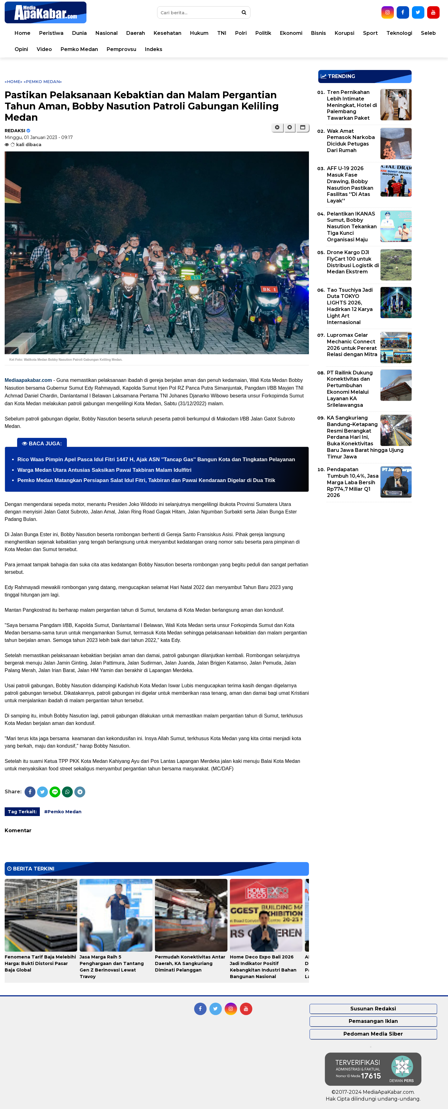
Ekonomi (291, 33)
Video (44, 49)
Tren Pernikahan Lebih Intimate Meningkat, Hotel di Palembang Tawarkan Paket (352, 105)
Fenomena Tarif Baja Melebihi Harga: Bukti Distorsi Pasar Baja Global (40, 963)
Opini (21, 49)
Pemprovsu (121, 49)
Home (22, 33)
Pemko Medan (79, 49)
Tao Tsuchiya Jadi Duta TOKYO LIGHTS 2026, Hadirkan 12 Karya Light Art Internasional (350, 306)
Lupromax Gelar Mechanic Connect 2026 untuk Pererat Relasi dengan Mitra (352, 344)
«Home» (13, 81)
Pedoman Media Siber (373, 1034)
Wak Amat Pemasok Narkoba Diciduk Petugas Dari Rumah (351, 140)
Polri (241, 33)
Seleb (428, 33)
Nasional (107, 33)
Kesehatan (167, 33)
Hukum (199, 33)
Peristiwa (51, 33)
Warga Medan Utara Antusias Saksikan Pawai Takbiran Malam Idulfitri (104, 470)
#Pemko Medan (63, 811)
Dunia (79, 33)
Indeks (153, 49)
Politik (263, 33)
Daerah (135, 33)
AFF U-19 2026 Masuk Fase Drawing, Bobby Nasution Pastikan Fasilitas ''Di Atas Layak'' (350, 184)
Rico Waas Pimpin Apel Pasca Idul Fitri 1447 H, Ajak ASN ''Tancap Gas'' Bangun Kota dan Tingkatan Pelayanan (156, 459)
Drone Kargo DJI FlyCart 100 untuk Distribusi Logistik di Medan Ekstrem (353, 262)
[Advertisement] (365, 550)
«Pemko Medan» (43, 81)
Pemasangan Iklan (373, 1021)
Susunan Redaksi (373, 1009)
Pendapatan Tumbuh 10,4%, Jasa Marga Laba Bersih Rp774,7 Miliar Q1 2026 (353, 482)
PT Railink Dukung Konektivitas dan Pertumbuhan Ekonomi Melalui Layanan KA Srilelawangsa (350, 389)
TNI (221, 33)
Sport (370, 33)
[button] (302, 127)
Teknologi (399, 33)
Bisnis (318, 33)
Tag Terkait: (22, 811)
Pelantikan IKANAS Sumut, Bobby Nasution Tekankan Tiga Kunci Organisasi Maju (352, 227)
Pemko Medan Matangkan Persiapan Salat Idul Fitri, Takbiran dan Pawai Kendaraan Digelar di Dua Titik (146, 480)
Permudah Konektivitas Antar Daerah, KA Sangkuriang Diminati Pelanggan (190, 963)
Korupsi (344, 33)
